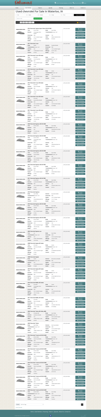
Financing (45, 412)
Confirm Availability (80, 29)
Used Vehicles (38, 412)
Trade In (51, 412)
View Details (80, 37)
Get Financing (80, 32)
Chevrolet (19, 407)
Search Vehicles (79, 15)
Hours (84, 3)
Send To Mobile (80, 35)
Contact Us (67, 412)
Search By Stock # (38, 18)
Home (32, 412)
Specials (56, 412)
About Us (61, 412)
